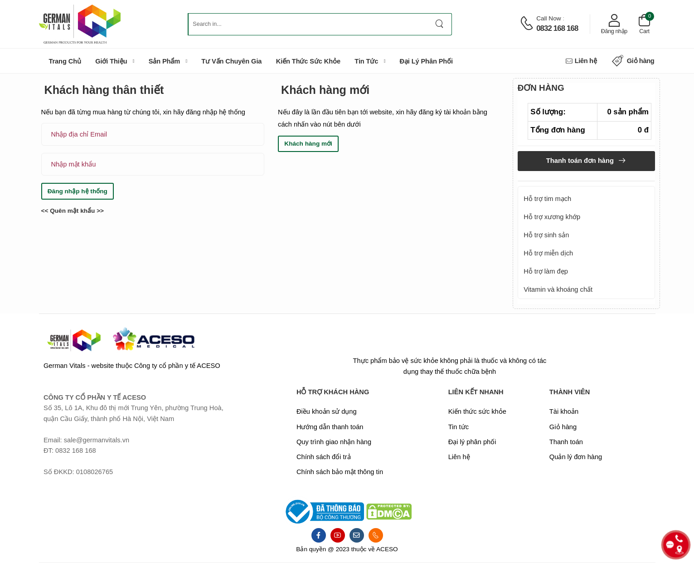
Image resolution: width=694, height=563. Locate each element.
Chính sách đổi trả (323, 456)
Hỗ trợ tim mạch (547, 198)
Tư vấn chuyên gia (231, 61)
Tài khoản (563, 411)
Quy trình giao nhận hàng (333, 442)
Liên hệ (581, 61)
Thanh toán (566, 442)
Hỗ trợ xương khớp (552, 216)
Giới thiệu (111, 61)
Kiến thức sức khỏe (308, 61)
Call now (548, 18)
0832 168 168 (557, 28)
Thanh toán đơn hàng (581, 160)
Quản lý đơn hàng (575, 456)
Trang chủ (65, 61)
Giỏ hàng (633, 61)
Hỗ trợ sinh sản (546, 235)
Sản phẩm (164, 61)
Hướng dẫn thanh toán (330, 427)
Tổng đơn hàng (557, 130)
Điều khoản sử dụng (326, 411)
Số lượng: (548, 112)
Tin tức (366, 61)
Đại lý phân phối (426, 61)
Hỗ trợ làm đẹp (546, 271)
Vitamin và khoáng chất (558, 289)
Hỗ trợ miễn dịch (548, 253)
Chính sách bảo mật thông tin (339, 471)
